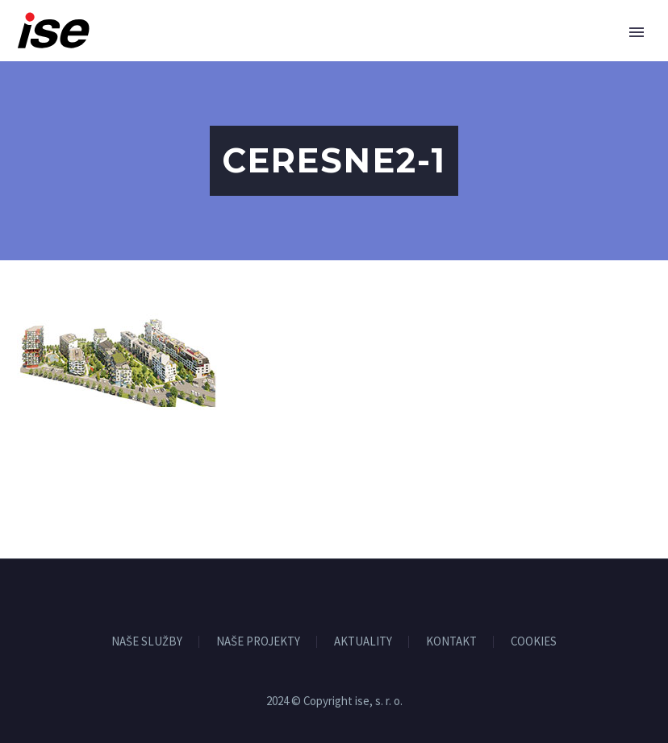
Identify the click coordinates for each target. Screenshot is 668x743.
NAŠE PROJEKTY (258, 642)
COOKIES (534, 642)
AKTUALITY (363, 642)
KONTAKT (451, 642)
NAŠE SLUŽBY (146, 642)
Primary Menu (636, 32)
